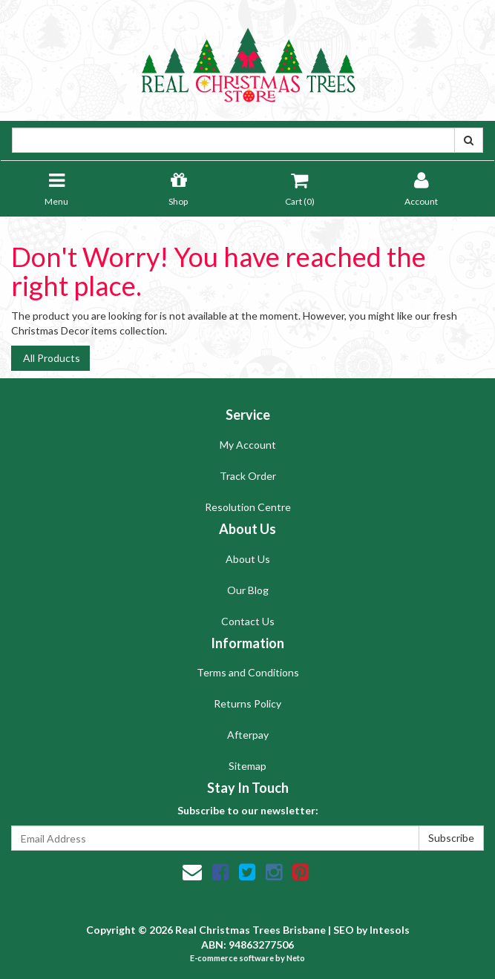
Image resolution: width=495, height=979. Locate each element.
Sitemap (247, 765)
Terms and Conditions (248, 672)
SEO (343, 929)
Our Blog (248, 590)
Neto (295, 958)
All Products (50, 358)
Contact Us (248, 621)
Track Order (248, 475)
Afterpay (248, 734)
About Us (248, 559)
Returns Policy (247, 703)
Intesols (390, 929)
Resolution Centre (248, 507)
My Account (248, 444)
